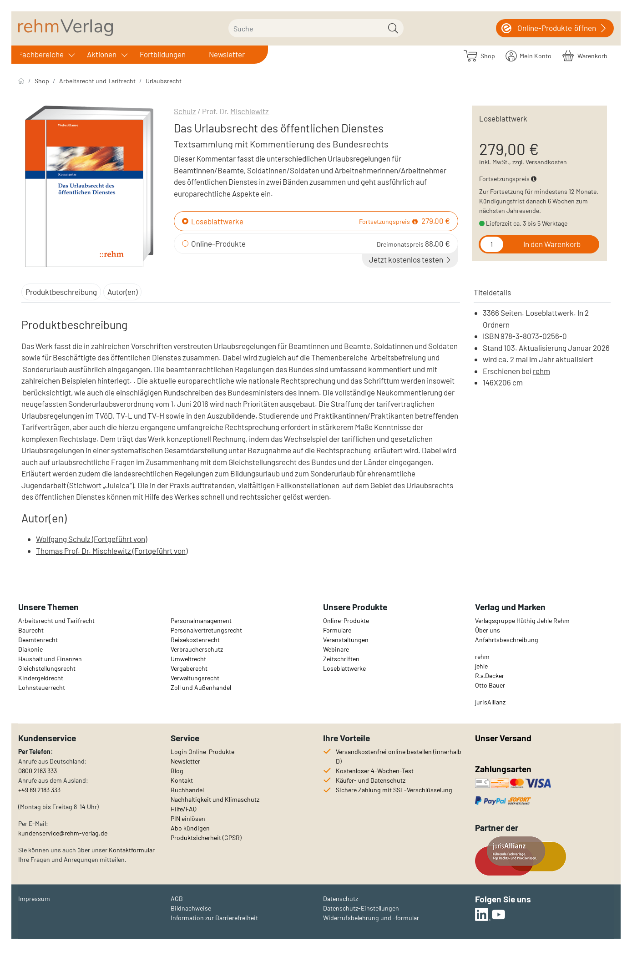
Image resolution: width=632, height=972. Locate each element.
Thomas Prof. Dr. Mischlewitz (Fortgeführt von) (111, 550)
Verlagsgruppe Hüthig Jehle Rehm (522, 620)
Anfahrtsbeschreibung (506, 639)
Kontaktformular (132, 850)
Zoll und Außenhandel (201, 687)
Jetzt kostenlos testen (410, 259)
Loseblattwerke (217, 221)
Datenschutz (340, 898)
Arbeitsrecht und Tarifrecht (97, 81)
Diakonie (30, 649)
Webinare (336, 649)
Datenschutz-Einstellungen (361, 908)
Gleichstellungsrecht (47, 668)
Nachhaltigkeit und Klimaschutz (215, 799)
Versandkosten (546, 162)
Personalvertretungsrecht (206, 630)
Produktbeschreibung (61, 291)
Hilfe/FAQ (184, 809)
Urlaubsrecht (164, 81)
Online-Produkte (218, 243)
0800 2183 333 (37, 771)
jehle (481, 666)
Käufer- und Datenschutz (370, 780)
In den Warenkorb (552, 243)
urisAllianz (491, 702)
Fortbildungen (163, 54)
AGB (177, 898)
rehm (541, 370)
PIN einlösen (188, 818)
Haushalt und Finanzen (50, 659)
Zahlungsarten (504, 769)
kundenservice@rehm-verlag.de (62, 833)
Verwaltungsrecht (195, 678)
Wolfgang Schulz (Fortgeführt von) (91, 538)
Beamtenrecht (38, 639)
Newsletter (227, 54)
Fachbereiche (41, 54)
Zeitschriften (341, 659)
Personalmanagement (201, 620)
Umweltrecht (188, 659)
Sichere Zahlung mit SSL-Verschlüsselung (394, 790)
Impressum (34, 898)
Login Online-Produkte (202, 751)
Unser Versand (503, 738)
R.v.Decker (489, 675)
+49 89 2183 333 (39, 790)
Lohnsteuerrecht (41, 687)
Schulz (185, 111)
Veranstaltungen (346, 639)
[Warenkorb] (585, 55)
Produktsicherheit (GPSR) (206, 837)
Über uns (487, 630)
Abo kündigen (190, 828)
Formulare (337, 630)
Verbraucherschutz (197, 649)
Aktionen (101, 54)
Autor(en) (122, 291)
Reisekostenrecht (195, 639)
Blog (177, 771)
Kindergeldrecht (40, 678)
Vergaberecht (189, 668)
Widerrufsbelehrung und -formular (371, 917)
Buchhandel (187, 790)
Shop (42, 81)
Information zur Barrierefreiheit (214, 917)
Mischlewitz (249, 111)
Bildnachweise (191, 908)
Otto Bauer (490, 685)
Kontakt (182, 780)
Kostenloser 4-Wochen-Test (375, 771)
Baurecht (31, 630)
